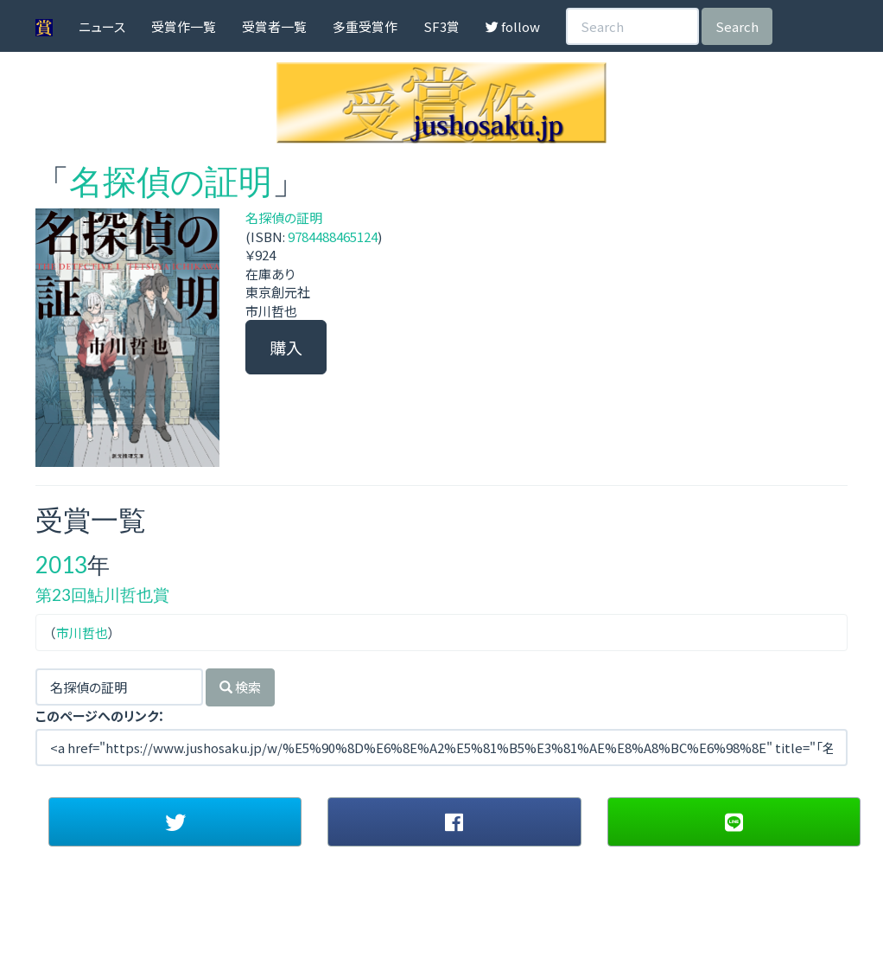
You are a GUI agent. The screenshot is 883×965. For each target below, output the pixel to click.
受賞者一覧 (274, 26)
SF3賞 (441, 26)
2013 (61, 564)
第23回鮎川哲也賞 (102, 594)
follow (513, 26)
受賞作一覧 (183, 26)
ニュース (102, 26)
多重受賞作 (365, 26)
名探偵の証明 (170, 181)
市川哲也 (82, 632)
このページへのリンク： (100, 715)
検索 (240, 687)
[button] (175, 821)
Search (737, 26)
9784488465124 (333, 236)
